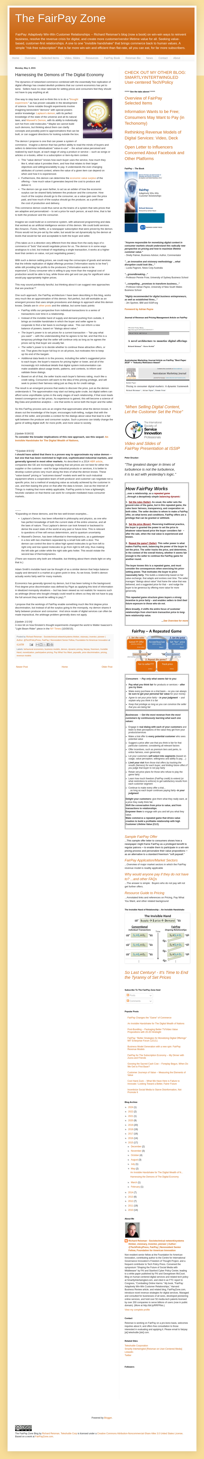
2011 (131, 1205)
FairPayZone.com (44, 1436)
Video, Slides (72, 58)
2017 (131, 1133)
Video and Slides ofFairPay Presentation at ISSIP (152, 446)
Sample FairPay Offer (141, 837)
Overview (30, 58)
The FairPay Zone (60, 18)
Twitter (128, 1355)
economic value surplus (83, 178)
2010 (131, 1210)
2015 (131, 1142)
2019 (131, 1125)
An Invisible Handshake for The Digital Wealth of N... (156, 1172)
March (134, 1182)
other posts (45, 305)
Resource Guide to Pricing (144, 893)
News (149, 58)
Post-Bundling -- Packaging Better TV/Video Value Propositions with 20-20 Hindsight (153, 1030)
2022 (131, 1111)
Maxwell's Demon (36, 120)
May (133, 1168)
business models (52, 649)
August (135, 1159)
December (136, 1146)
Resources (92, 58)
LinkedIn (129, 1352)
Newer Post (22, 667)
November (136, 1151)
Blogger (108, 1417)
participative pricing (44, 652)
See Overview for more (175, 620)
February (136, 1186)
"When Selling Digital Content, (152, 406)
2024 (131, 1107)
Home (15, 58)
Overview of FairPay (143, 98)
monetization (28, 652)
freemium (95, 649)
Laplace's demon (45, 113)
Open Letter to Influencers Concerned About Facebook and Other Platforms (154, 153)
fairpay (87, 649)
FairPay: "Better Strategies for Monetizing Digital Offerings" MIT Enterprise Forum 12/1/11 (157, 1039)
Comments (134, 1001)
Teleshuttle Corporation (136, 1345)
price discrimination (91, 652)
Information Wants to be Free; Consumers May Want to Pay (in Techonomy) (154, 117)
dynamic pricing (75, 649)
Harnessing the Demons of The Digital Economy (154, 1176)
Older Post (107, 667)
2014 (131, 1192)
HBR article (96, 461)
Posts (131, 995)
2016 (131, 1138)
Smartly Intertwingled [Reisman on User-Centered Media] (153, 1349)
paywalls (77, 652)
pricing (104, 652)
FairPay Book (112, 58)
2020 (131, 1120)
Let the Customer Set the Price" (154, 411)
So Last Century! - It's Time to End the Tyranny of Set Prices (156, 975)
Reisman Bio (133, 58)
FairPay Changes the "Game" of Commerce (150, 1017)
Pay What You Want (63, 652)
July (133, 1164)
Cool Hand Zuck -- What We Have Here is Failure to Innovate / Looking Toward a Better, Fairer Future (154, 1082)
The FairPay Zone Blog (26, 1433)
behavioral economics (33, 649)
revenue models (24, 655)
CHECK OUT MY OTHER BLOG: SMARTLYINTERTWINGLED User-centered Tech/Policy (155, 77)
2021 (131, 1116)
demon (64, 649)
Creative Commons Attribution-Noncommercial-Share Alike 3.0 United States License (140, 1433)
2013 (131, 1196)
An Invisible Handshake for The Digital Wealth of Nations (156, 1023)
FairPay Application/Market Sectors (151, 860)
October (135, 1155)
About (176, 58)
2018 (131, 1129)
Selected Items (50, 58)
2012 (131, 1201)
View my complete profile (137, 1309)
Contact (163, 58)
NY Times (55, 628)
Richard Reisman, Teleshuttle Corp (59, 1433)
